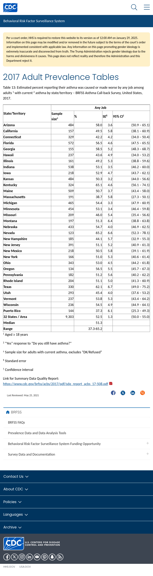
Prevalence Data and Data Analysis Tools (37, 433)
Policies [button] (12, 501)
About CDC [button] (16, 489)
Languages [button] (15, 514)
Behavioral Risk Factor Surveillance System (34, 21)
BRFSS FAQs (16, 422)
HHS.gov (9, 567)
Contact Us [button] (16, 476)
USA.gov (25, 567)
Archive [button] (12, 527)
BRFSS (16, 412)
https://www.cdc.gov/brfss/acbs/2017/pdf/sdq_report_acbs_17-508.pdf (57, 384)
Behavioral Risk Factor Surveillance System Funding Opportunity (54, 444)
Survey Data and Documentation (31, 454)
